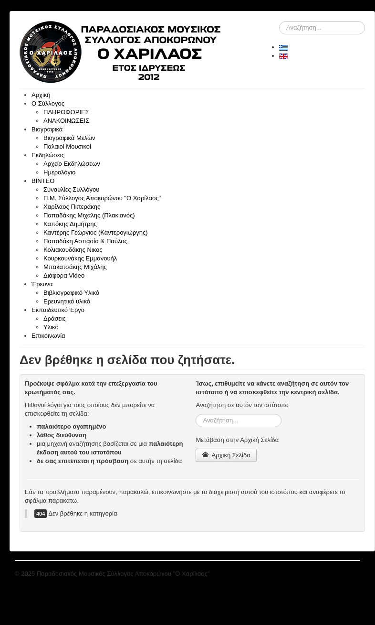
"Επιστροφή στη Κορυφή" (325, 573)
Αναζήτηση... (279, 21)
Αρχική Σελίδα (226, 455)
